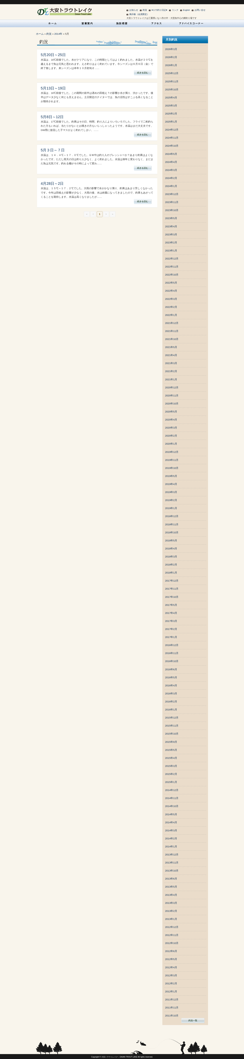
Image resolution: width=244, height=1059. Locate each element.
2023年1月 (171, 250)
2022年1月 (171, 315)
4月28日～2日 (52, 183)
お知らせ (133, 10)
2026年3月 (171, 49)
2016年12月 (171, 645)
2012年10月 (171, 943)
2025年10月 (171, 89)
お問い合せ (200, 10)
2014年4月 (171, 822)
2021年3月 (171, 363)
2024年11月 (171, 137)
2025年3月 (171, 105)
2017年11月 (171, 588)
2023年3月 (171, 234)
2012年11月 (171, 935)
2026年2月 (171, 57)
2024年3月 (171, 170)
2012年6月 (171, 951)
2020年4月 (171, 419)
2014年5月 (171, 814)
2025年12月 (171, 73)
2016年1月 (171, 709)
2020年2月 (171, 435)
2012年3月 (171, 975)
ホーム (40, 34)
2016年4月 (171, 685)
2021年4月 (171, 355)
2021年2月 (171, 371)
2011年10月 (171, 1015)
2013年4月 (171, 895)
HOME (52, 23)
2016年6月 (171, 669)
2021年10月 (171, 339)
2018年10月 (171, 532)
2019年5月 (171, 476)
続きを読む (142, 72)
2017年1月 (171, 637)
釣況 (145, 10)
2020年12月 (171, 387)
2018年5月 (171, 540)
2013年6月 (171, 878)
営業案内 (87, 23)
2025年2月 (171, 113)
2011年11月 (171, 1007)
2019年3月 (171, 492)
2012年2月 (171, 983)
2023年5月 (171, 218)
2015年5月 (171, 750)
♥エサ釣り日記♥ (159, 10)
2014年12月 (171, 790)
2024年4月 (171, 162)
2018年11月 (171, 524)
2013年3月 (171, 903)
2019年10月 (171, 468)
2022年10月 (171, 274)
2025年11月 (171, 81)
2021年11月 (171, 331)
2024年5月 (171, 154)
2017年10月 (171, 597)
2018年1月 (171, 572)
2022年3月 (171, 299)
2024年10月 (171, 145)
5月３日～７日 (53, 150)
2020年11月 (171, 395)
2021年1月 (171, 379)
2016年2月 (171, 701)
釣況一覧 (192, 1020)
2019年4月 (171, 484)
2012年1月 (171, 991)
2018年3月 (171, 556)
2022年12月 (171, 258)
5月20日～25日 (53, 55)
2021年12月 (171, 323)
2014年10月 (171, 806)
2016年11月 (171, 653)
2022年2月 (171, 307)
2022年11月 (171, 266)
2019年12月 (171, 452)
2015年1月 (171, 782)
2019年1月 (171, 508)
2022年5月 (171, 282)
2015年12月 (171, 717)
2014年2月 (171, 838)
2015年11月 (171, 725)
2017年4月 (171, 613)
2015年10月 (171, 733)
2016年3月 (171, 693)
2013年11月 (171, 862)
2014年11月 (171, 798)
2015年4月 (171, 758)
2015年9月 (171, 742)
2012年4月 (171, 967)
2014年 (58, 34)
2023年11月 (171, 202)
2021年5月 (171, 347)
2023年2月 (171, 242)
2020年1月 (171, 443)
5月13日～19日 (53, 88)
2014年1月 (171, 846)
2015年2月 (171, 774)
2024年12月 (171, 129)
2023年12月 (171, 194)
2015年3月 (171, 766)
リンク (175, 10)
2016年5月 (171, 677)
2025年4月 (171, 97)
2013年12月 (171, 854)
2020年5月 (171, 411)
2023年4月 (171, 226)
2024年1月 (171, 186)
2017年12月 (171, 580)
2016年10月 (171, 661)
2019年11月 (171, 460)
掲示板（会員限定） (139, 14)
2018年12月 (171, 516)
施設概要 (122, 23)
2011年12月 (171, 999)
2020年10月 (171, 403)
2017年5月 (171, 605)
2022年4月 (171, 290)
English (186, 10)
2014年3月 (171, 830)
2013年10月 (171, 870)
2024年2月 (171, 178)
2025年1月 (171, 121)
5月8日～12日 (52, 117)
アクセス (156, 23)
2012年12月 (171, 927)
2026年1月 (171, 65)
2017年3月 (171, 621)
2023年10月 (171, 210)
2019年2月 (171, 500)
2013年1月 (171, 919)
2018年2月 (171, 564)
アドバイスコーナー (191, 23)
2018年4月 (171, 548)
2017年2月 (171, 629)
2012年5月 (171, 959)
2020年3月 (171, 427)
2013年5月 (171, 886)
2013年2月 (171, 911)
